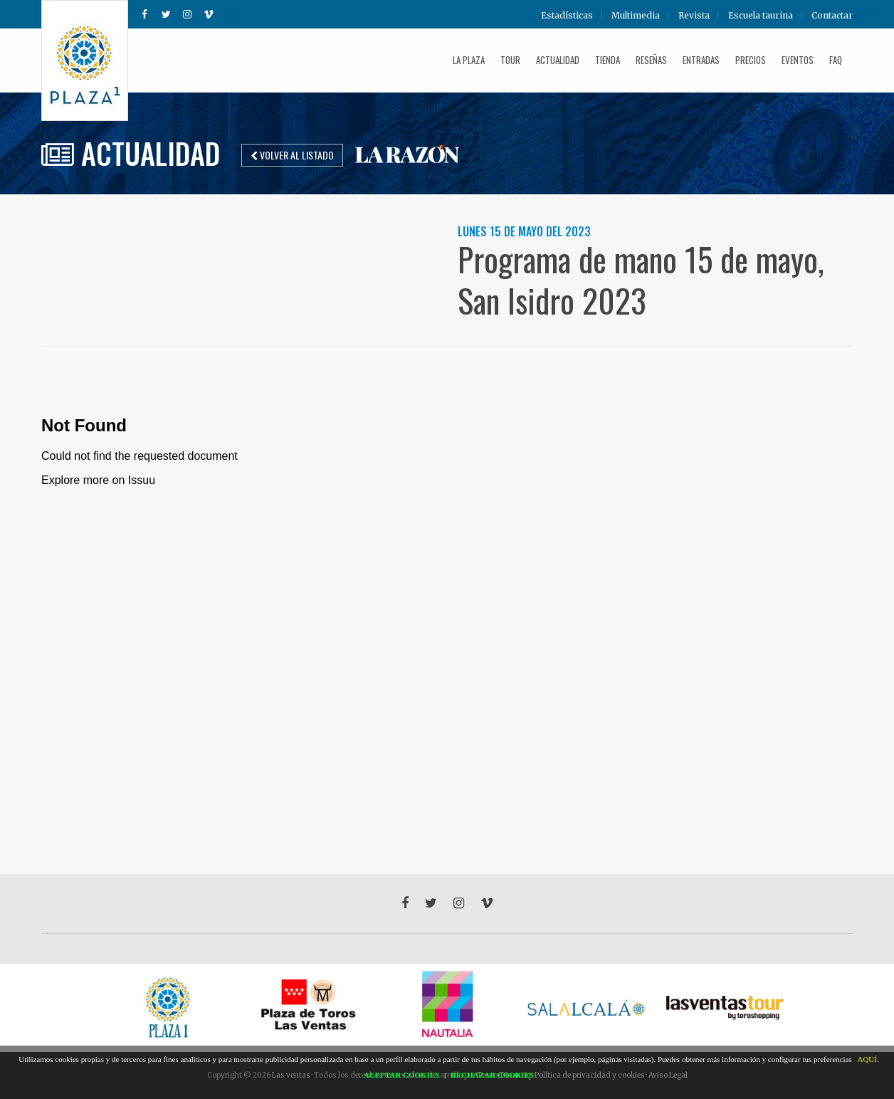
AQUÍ (867, 1059)
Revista (694, 15)
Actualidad (557, 60)
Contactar (832, 15)
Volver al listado (292, 154)
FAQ (835, 60)
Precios (750, 60)
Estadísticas (567, 15)
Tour (510, 60)
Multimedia (635, 15)
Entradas (701, 60)
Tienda (607, 60)
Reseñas (651, 60)
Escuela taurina (760, 15)
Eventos (798, 60)
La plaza (469, 60)
